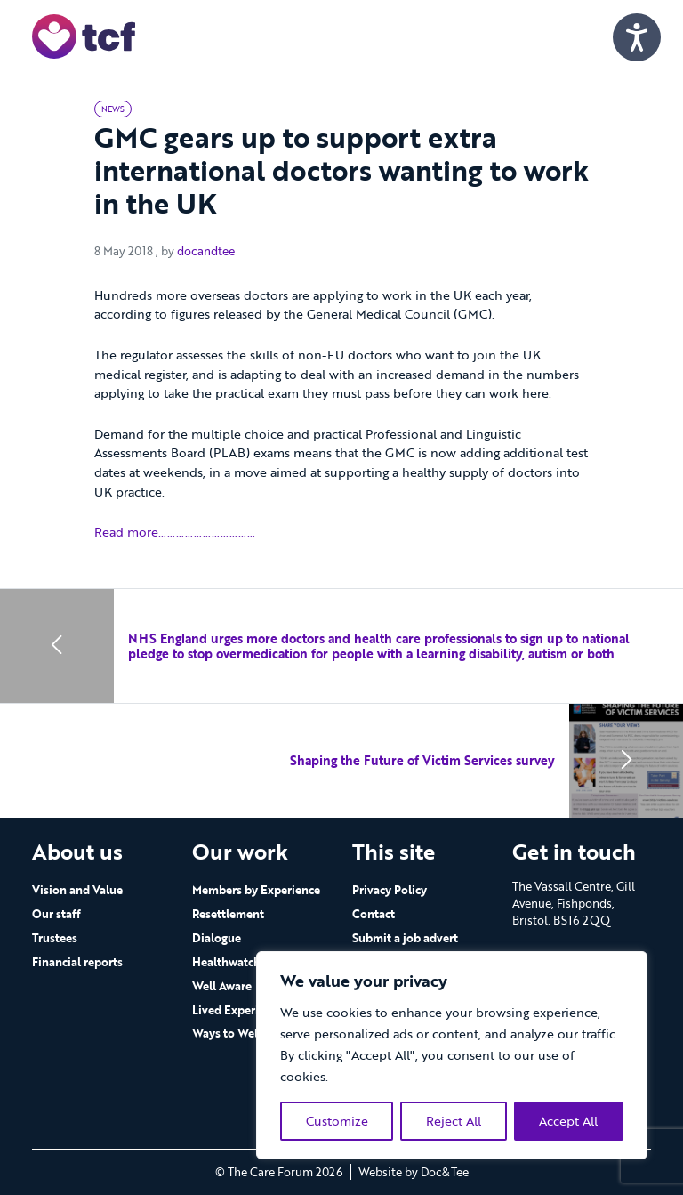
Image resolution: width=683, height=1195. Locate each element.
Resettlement (228, 914)
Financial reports (77, 962)
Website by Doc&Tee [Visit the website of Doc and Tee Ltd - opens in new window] (413, 1172)
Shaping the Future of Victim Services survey (422, 760)
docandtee (206, 251)
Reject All (453, 1120)
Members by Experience (256, 890)
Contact (373, 914)
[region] (451, 1055)
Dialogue (216, 938)
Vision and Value (77, 890)
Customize (337, 1120)
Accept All (568, 1120)
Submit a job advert (405, 938)
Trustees (54, 938)
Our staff (56, 914)
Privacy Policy (389, 890)
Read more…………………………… (174, 531)
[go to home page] (83, 35)
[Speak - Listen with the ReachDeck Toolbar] (637, 37)
